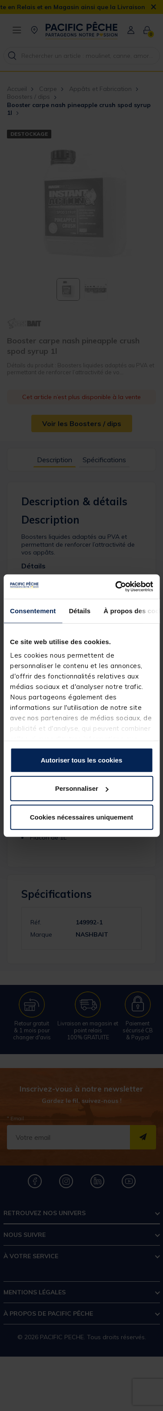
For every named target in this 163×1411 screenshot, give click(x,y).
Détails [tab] (79, 610)
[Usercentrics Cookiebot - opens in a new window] (116, 586)
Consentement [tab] (33, 610)
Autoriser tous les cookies (82, 759)
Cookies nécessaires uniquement (81, 816)
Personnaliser (82, 788)
